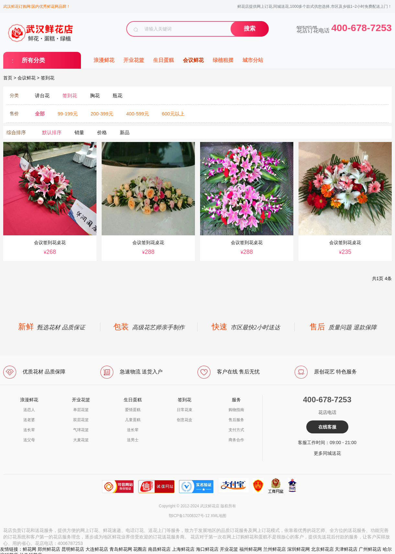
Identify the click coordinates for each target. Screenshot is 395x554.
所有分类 (33, 60)
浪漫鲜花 (104, 60)
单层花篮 (81, 409)
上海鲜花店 (183, 549)
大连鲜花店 (96, 549)
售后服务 (236, 420)
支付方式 (236, 430)
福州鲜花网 (250, 549)
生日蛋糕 (163, 60)
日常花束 (184, 409)
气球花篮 (81, 430)
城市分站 (253, 60)
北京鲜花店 (322, 549)
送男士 (133, 440)
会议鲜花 (193, 60)
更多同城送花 (327, 453)
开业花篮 (133, 60)
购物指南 (236, 409)
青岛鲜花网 (120, 549)
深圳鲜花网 (298, 549)
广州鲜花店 (370, 549)
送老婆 (29, 420)
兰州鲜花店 (274, 549)
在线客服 (327, 427)
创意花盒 (184, 420)
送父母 (29, 440)
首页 (7, 77)
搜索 (249, 28)
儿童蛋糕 (133, 420)
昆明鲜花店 (73, 549)
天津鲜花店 (346, 549)
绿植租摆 (223, 60)
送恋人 (29, 409)
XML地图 (219, 515)
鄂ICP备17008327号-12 (189, 515)
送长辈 (29, 430)
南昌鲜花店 (159, 549)
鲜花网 (29, 549)
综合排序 (16, 132)
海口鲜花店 (207, 549)
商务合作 (236, 440)
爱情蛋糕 (133, 409)
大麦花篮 (81, 440)
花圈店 (140, 549)
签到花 (47, 77)
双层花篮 (81, 420)
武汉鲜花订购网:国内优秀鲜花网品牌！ (36, 6)
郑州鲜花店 (49, 549)
